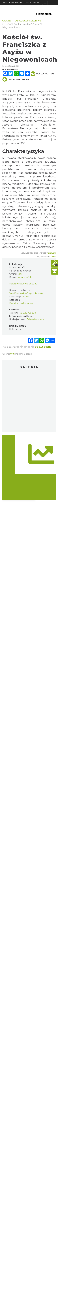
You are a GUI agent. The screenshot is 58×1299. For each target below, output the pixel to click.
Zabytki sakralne (35, 319)
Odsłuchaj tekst (43, 73)
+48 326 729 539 (27, 312)
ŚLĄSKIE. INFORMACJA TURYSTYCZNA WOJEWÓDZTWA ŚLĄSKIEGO (21, 3)
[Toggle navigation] (45, 3)
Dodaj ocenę (43, 347)
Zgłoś (52, 253)
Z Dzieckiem (44, 14)
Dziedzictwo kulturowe (21, 303)
